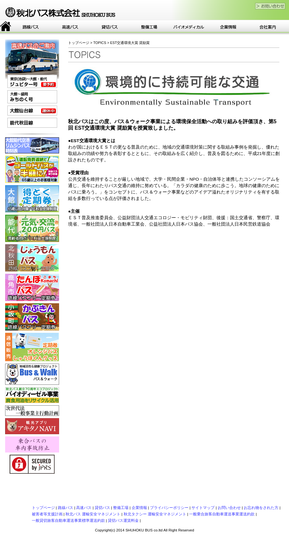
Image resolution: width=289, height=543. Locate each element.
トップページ (5, 27)
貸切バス (109, 27)
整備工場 (149, 27)
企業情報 (228, 27)
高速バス (70, 27)
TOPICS (99, 43)
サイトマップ (203, 508)
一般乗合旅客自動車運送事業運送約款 (222, 514)
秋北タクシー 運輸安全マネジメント (155, 514)
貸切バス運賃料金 (123, 520)
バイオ (188, 27)
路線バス (30, 27)
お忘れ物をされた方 (261, 508)
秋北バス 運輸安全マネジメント (93, 514)
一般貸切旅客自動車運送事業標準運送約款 (68, 520)
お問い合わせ (229, 508)
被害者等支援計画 (47, 514)
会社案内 (267, 27)
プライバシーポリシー (169, 508)
